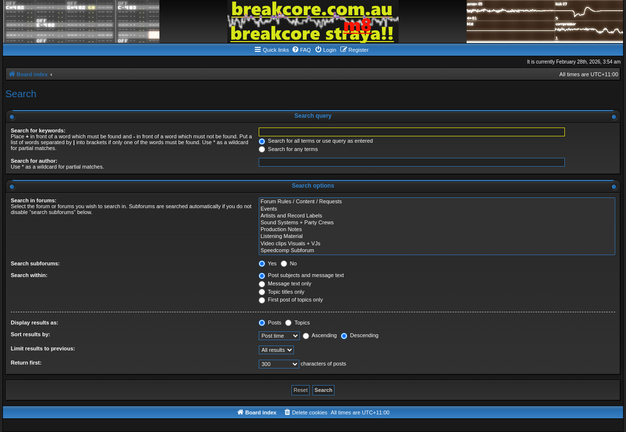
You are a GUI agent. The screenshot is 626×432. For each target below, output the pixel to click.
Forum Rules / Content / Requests (437, 201)
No (289, 263)
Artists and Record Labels (437, 216)
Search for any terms (288, 149)
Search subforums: (35, 263)
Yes (268, 263)
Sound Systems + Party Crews (437, 222)
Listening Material (437, 236)
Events (437, 209)
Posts (270, 322)
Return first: (26, 363)
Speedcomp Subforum (437, 250)
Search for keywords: (38, 130)
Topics (297, 322)
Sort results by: (30, 334)
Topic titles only (281, 292)
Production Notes (437, 229)
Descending (360, 335)
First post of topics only (291, 299)
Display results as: (34, 322)
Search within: (29, 275)
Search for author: (34, 161)
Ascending (320, 335)
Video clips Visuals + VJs (437, 243)
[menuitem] (301, 50)
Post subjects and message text (301, 275)
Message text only (285, 283)
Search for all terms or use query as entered (316, 141)
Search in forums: (34, 200)
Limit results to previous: (43, 348)
